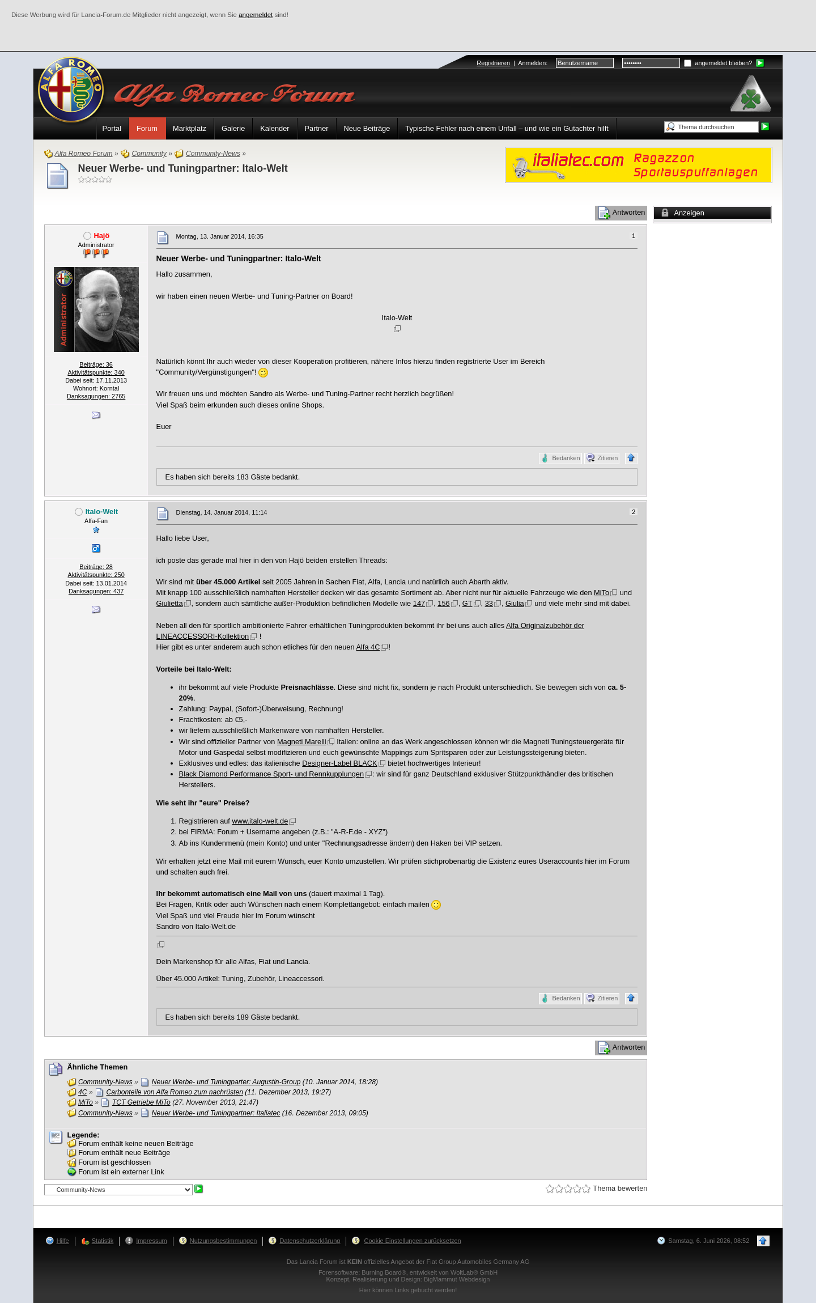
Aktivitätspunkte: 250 (95, 574)
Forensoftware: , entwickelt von (408, 1272)
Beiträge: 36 (96, 364)
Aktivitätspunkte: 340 (95, 372)
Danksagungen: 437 (96, 591)
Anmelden (532, 63)
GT (467, 603)
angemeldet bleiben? (718, 63)
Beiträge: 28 (96, 566)
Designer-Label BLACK (339, 763)
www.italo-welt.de (260, 821)
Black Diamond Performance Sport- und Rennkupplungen (271, 774)
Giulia (514, 603)
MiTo (601, 592)
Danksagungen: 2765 (96, 396)
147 (419, 603)
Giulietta (169, 603)
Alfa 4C (368, 647)
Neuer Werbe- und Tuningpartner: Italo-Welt (183, 168)
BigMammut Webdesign (457, 1279)
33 (489, 603)
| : (512, 63)
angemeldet (256, 14)
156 (443, 603)
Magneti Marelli (301, 741)
